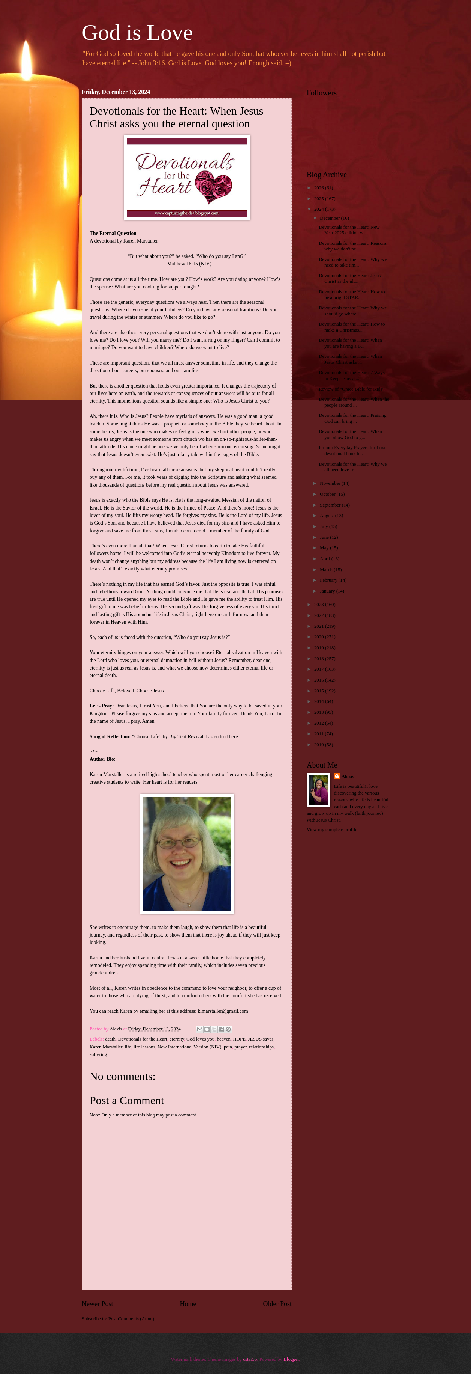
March (327, 569)
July (324, 526)
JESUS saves (261, 1039)
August (327, 515)
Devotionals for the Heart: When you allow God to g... (350, 434)
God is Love (137, 32)
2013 (319, 712)
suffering (98, 1054)
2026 (319, 187)
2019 (319, 647)
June (325, 537)
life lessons (144, 1047)
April (325, 558)
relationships (261, 1047)
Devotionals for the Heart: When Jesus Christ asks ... (350, 359)
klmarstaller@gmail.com (223, 1011)
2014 (319, 701)
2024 (319, 209)
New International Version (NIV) (189, 1047)
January (328, 591)
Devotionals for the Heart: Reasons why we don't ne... (353, 246)
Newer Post (97, 1304)
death (110, 1039)
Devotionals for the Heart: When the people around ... (354, 402)
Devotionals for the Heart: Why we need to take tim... (353, 262)
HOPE (239, 1039)
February (329, 580)
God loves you (200, 1039)
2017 (319, 669)
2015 (319, 691)
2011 (319, 733)
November (331, 483)
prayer (240, 1047)
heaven (224, 1039)
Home (188, 1304)
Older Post (277, 1304)
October (328, 494)
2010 (319, 744)
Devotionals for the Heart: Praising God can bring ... (352, 418)
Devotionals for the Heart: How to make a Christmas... (352, 326)
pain (228, 1047)
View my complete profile (332, 829)
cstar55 (250, 1359)
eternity (177, 1039)
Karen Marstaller (106, 1047)
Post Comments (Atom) (131, 1318)
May (325, 548)
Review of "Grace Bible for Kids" (351, 389)
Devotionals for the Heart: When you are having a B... (350, 343)
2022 (319, 615)
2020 (319, 636)
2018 (319, 658)
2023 (319, 604)
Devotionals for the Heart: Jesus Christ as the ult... (350, 278)
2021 (319, 626)
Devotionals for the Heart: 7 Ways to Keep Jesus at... (352, 375)
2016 (319, 680)
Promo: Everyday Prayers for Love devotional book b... (352, 450)
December (330, 218)
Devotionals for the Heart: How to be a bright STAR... (352, 294)
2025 (319, 198)
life (128, 1047)
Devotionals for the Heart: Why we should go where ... (353, 310)
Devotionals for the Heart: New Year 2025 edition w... (349, 230)
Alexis (348, 776)
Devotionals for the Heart (142, 1039)
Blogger (291, 1359)
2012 (319, 723)
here (233, 736)
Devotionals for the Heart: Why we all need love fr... (353, 467)
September (331, 505)
